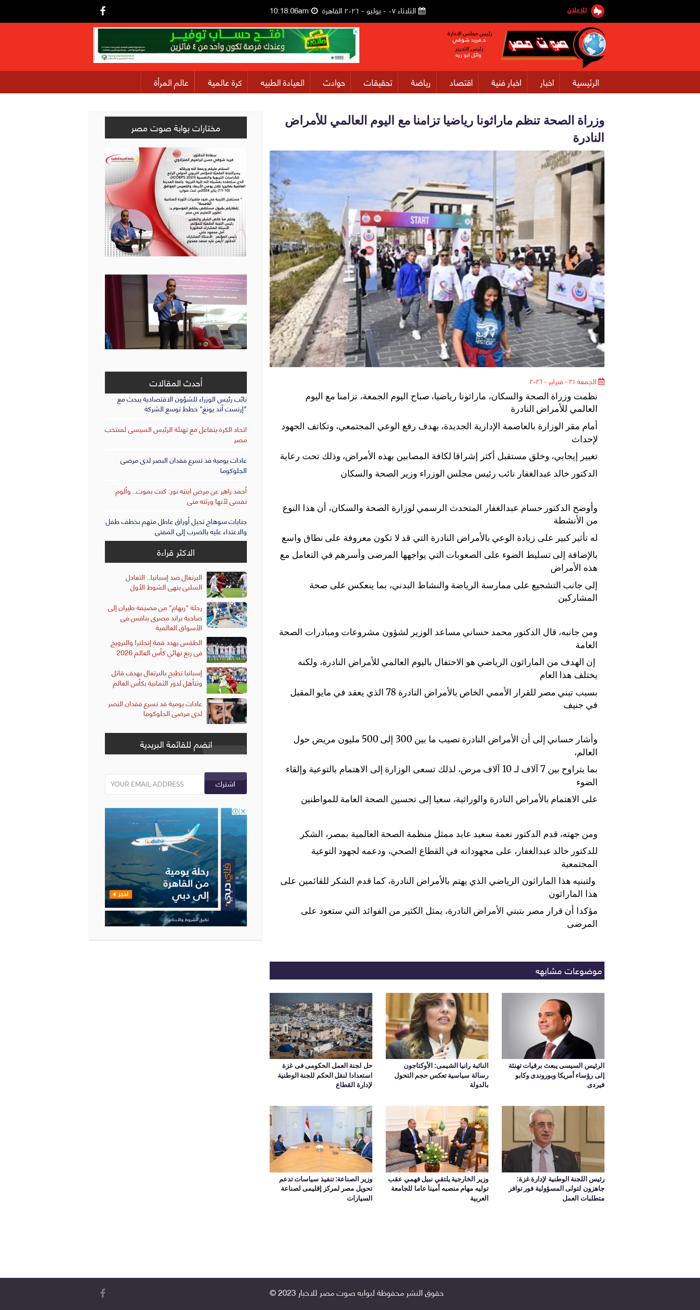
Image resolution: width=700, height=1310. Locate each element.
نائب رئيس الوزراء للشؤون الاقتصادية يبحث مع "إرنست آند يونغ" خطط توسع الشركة (182, 403)
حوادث (334, 82)
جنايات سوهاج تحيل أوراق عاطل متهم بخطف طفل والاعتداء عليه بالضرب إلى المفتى (176, 525)
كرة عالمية (225, 82)
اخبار (547, 82)
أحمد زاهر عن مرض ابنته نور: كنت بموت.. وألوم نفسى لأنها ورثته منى (181, 495)
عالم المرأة (171, 82)
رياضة (421, 82)
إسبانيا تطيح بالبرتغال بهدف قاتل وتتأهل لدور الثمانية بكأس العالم (157, 677)
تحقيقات (378, 82)
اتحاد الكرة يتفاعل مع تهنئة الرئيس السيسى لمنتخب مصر (176, 433)
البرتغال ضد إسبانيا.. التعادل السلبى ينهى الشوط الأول (164, 581)
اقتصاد (461, 82)
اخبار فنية (506, 82)
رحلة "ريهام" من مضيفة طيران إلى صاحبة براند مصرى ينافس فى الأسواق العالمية (155, 617)
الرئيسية (586, 82)
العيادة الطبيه (282, 82)
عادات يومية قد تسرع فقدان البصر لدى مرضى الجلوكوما (184, 464)
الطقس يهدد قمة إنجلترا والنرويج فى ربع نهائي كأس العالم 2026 (156, 646)
